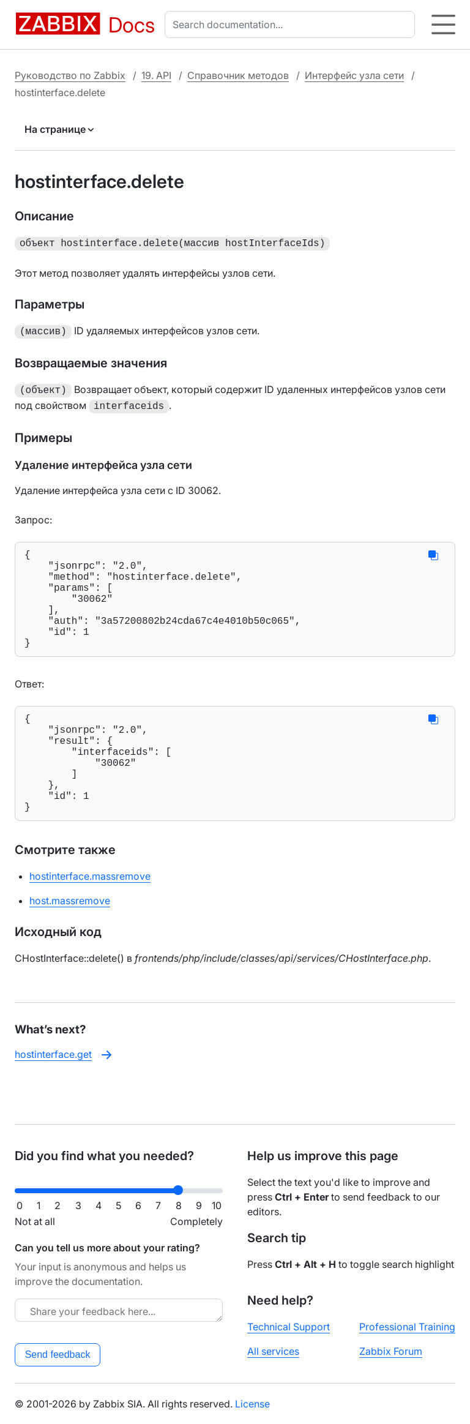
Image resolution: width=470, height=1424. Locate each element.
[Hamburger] (443, 24)
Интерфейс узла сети (354, 75)
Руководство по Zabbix (70, 75)
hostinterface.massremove (90, 915)
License (252, 1404)
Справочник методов (238, 75)
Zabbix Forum (390, 1351)
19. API (156, 75)
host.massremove (69, 940)
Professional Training (407, 1327)
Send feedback (58, 1354)
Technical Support (288, 1327)
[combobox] (292, 24)
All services (273, 1351)
